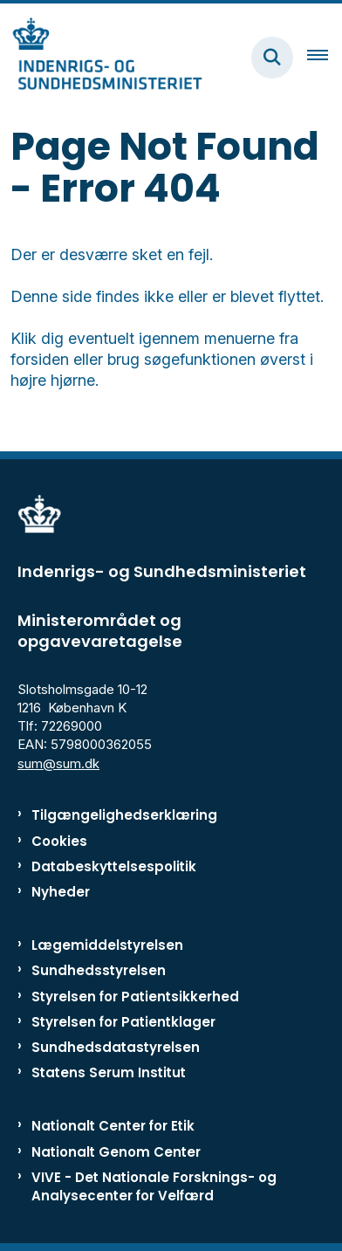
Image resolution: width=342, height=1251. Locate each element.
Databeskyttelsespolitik (113, 866)
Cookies (59, 841)
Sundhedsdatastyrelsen (115, 1047)
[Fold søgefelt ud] (272, 58)
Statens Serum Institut (108, 1072)
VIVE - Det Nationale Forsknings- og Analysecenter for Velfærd (154, 1186)
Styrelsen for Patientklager (123, 1022)
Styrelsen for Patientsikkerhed (135, 996)
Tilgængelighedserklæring (124, 815)
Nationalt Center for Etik (113, 1126)
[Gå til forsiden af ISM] (101, 57)
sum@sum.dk (58, 763)
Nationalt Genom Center (116, 1152)
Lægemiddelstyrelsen (107, 945)
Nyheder (60, 892)
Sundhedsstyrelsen (98, 970)
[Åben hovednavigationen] (324, 58)
